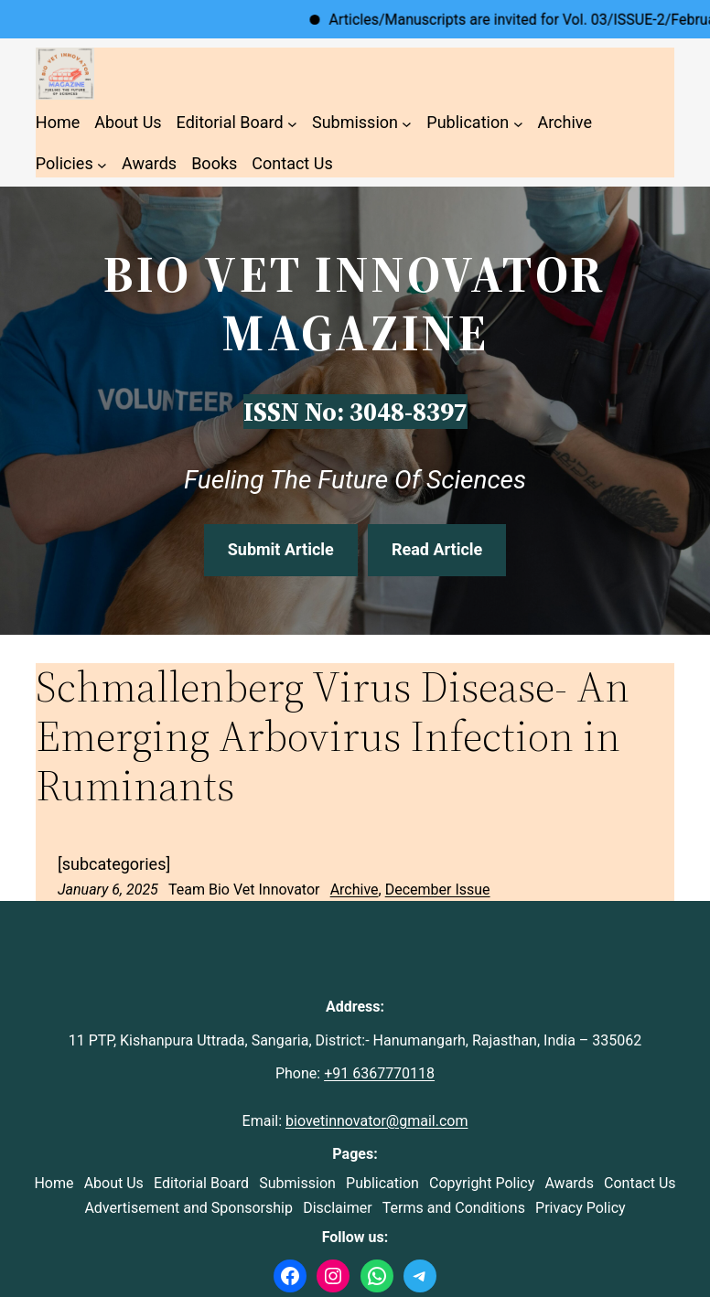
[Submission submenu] (407, 123)
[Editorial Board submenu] (292, 123)
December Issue (437, 889)
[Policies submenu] (102, 164)
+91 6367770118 (379, 1073)
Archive (354, 889)
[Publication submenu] (518, 123)
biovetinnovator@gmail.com (376, 1121)
